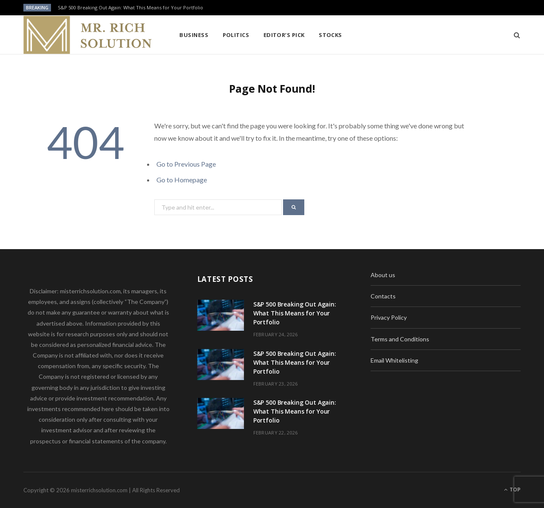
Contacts (383, 296)
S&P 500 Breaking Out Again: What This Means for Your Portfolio (130, 8)
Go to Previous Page (186, 164)
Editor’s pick (284, 35)
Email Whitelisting (394, 360)
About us (383, 274)
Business (193, 35)
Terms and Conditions (400, 339)
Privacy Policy (389, 317)
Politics (236, 35)
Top (512, 489)
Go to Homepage (181, 180)
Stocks (330, 35)
